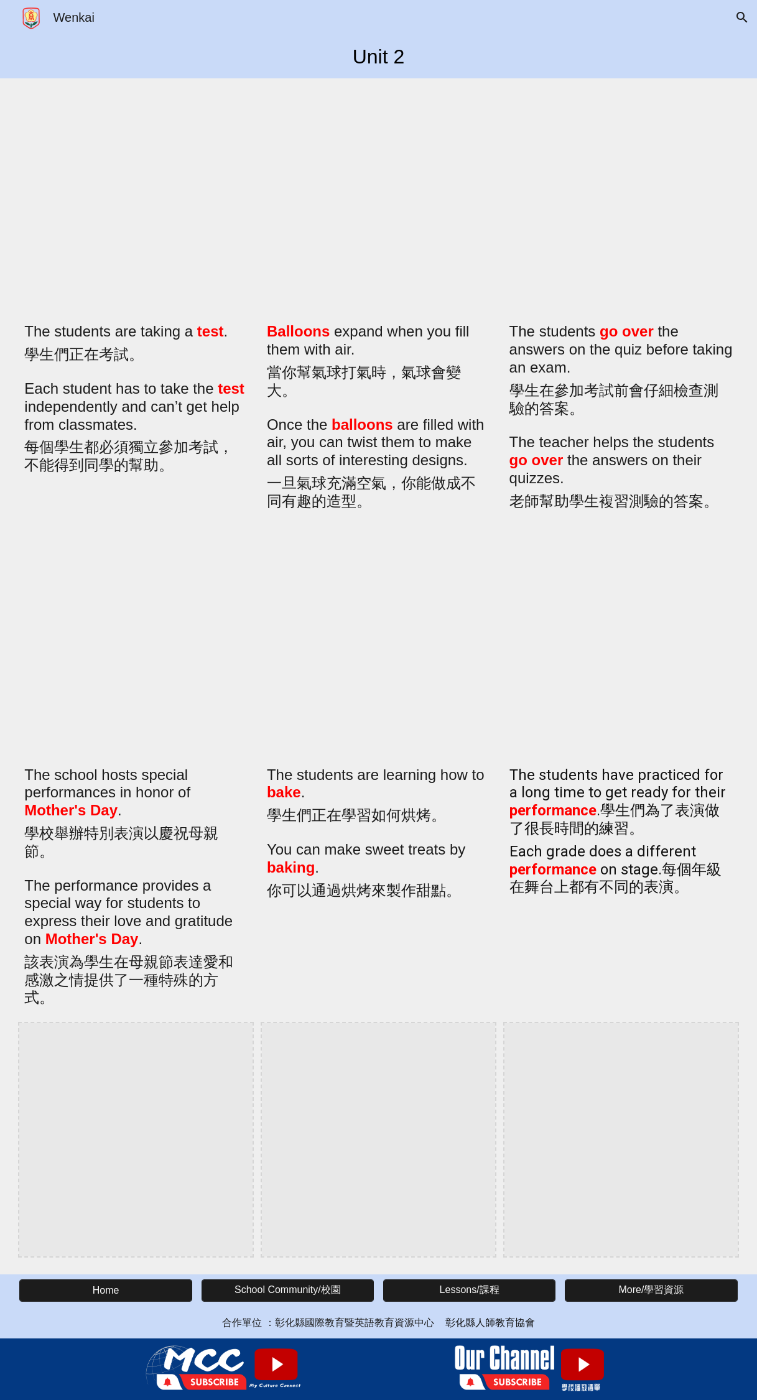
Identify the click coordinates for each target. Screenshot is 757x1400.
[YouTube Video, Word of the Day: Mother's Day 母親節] (136, 643)
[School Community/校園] (288, 1290)
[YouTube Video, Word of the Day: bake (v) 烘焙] (378, 643)
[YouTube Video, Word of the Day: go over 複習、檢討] (621, 200)
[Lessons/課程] (469, 1290)
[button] (742, 17)
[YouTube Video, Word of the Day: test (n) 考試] (136, 200)
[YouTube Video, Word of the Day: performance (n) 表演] (621, 643)
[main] (378, 56)
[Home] (106, 1290)
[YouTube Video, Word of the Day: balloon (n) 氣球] (378, 200)
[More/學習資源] (651, 1290)
